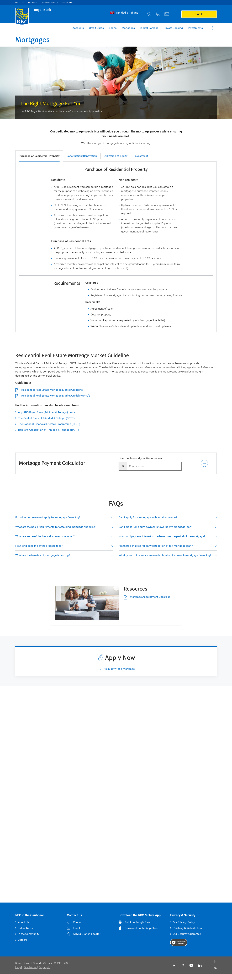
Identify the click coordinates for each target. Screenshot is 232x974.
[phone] (158, 13)
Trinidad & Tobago (127, 12)
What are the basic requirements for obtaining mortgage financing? (56, 526)
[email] (167, 13)
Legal (18, 967)
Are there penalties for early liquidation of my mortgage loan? (156, 545)
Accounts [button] (78, 28)
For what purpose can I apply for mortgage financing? (47, 517)
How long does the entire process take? (39, 545)
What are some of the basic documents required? (45, 536)
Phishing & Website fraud (188, 928)
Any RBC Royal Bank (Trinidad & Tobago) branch (47, 412)
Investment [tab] (141, 156)
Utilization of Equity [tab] (116, 156)
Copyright (44, 967)
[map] (148, 13)
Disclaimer (30, 967)
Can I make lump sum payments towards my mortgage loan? (156, 526)
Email (73, 928)
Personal (19, 2)
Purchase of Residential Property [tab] (39, 156)
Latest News (25, 928)
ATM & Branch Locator (83, 934)
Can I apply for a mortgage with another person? (148, 517)
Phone (74, 922)
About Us (23, 922)
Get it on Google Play (137, 922)
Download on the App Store (141, 928)
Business (32, 2)
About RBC (67, 2)
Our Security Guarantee (187, 934)
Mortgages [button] (128, 28)
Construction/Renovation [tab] (81, 156)
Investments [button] (195, 28)
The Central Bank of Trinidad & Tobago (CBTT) (46, 418)
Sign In (199, 14)
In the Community (28, 934)
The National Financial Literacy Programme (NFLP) (49, 424)
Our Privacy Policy (184, 922)
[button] (212, 28)
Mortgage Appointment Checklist (147, 597)
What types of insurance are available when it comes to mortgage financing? (165, 555)
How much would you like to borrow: (141, 458)
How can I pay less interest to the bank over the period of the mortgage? (162, 536)
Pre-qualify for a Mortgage (119, 668)
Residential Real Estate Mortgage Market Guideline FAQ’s (55, 395)
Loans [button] (113, 28)
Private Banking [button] (173, 28)
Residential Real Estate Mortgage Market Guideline (52, 389)
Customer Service (49, 2)
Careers (22, 939)
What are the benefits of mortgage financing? (42, 555)
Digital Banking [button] (149, 28)
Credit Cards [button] (96, 28)
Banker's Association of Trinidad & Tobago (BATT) (48, 429)
